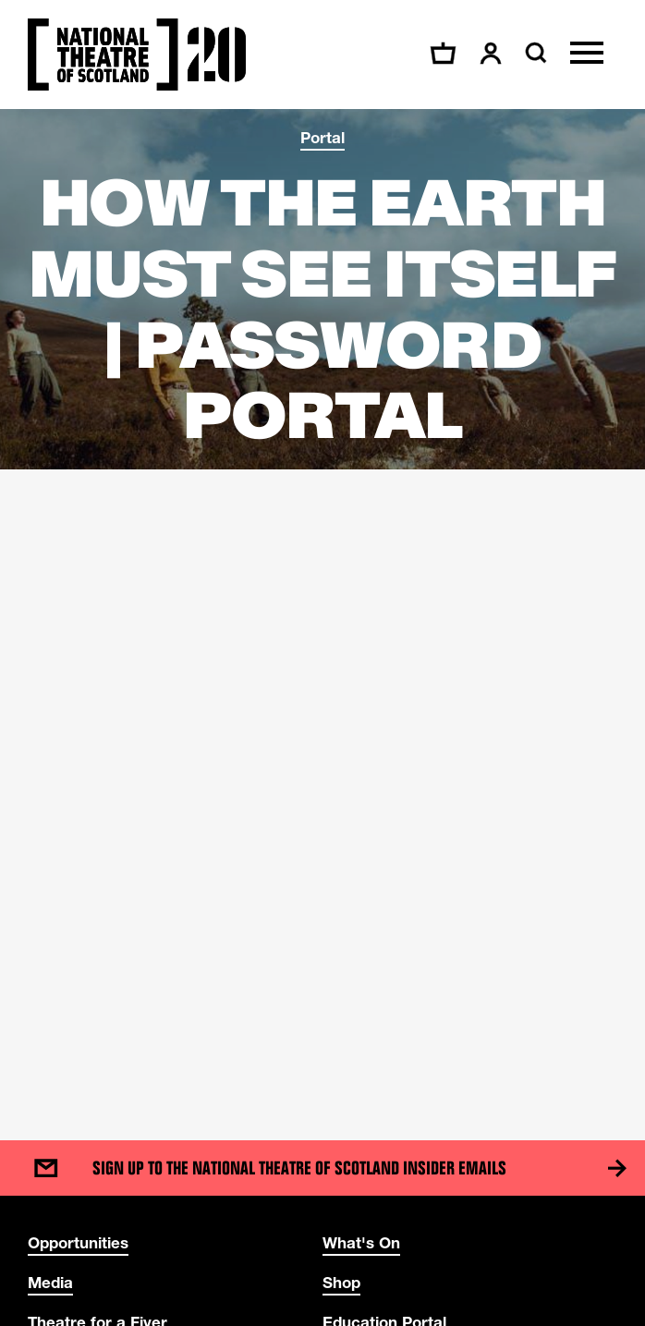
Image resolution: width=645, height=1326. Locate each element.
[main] (322, 606)
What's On (361, 1242)
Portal (322, 137)
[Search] (533, 53)
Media (50, 1282)
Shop (341, 1282)
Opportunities (78, 1242)
